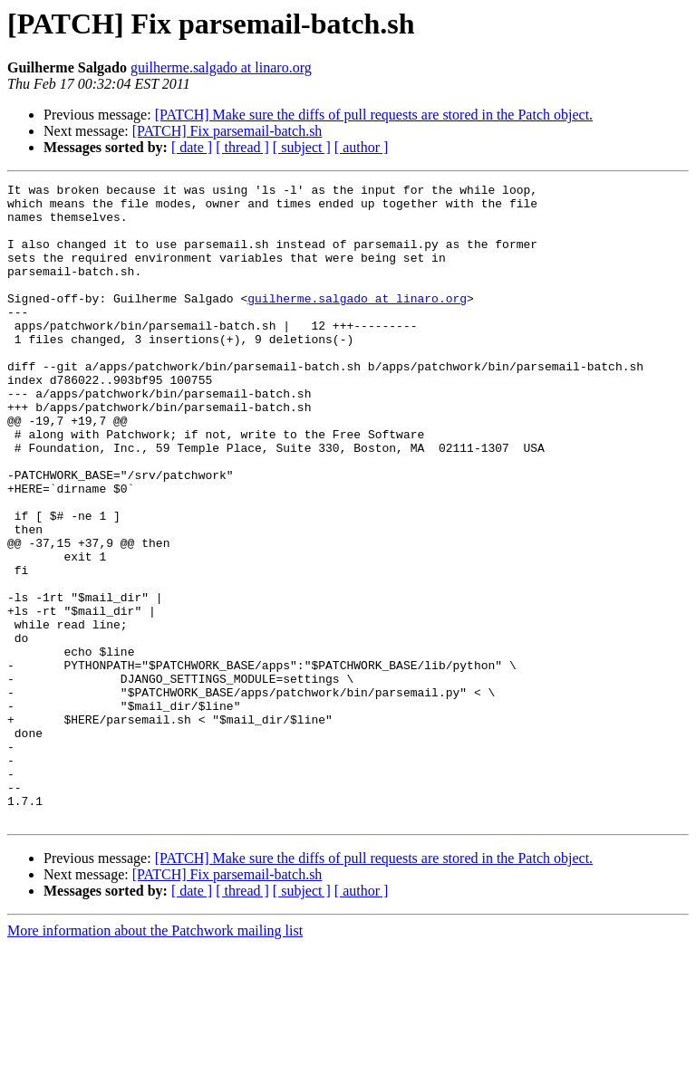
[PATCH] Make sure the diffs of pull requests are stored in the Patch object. (374, 114)
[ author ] (361, 147)
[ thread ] (242, 147)
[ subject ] (302, 147)
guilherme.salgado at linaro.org (221, 67)
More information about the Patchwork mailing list (155, 1058)
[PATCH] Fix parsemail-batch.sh (227, 131)
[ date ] (191, 147)
